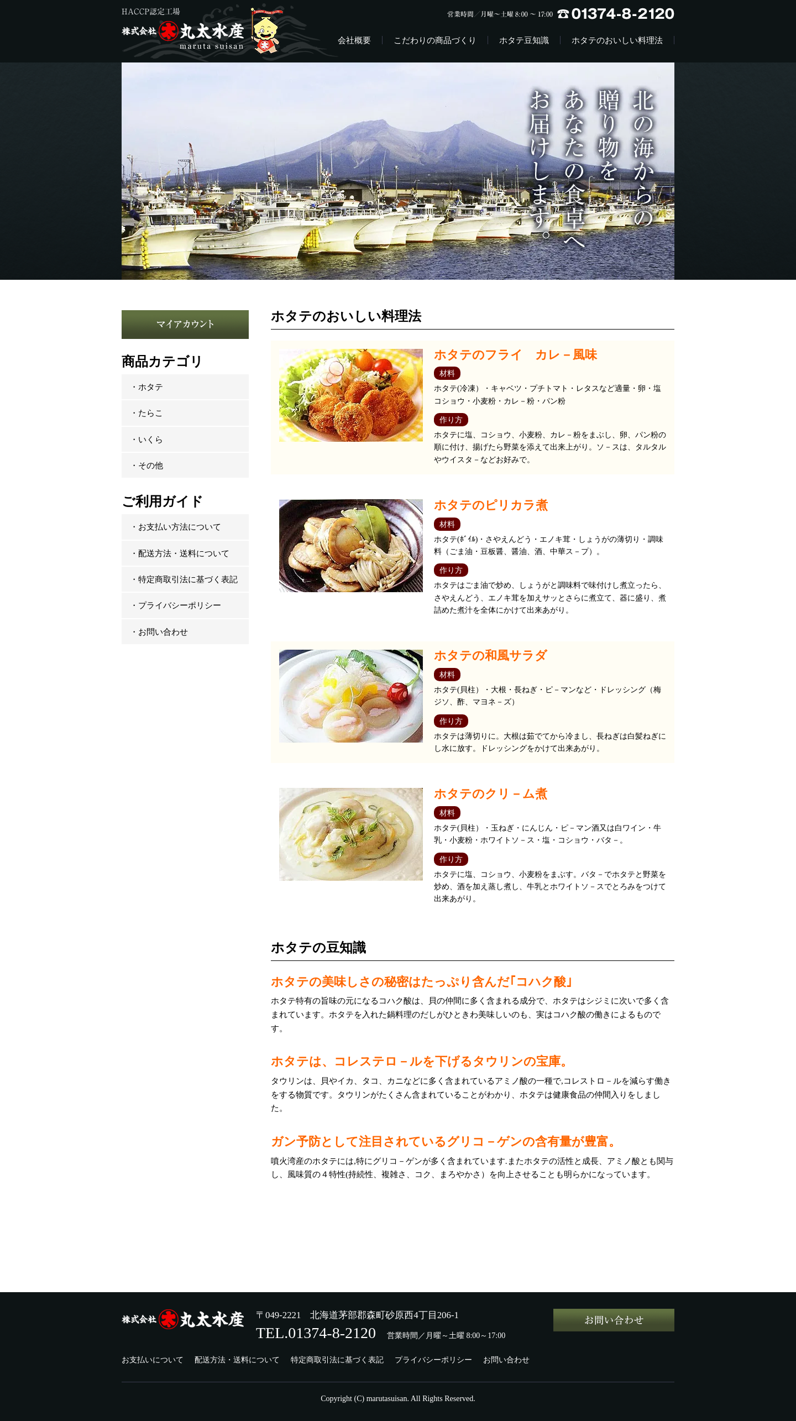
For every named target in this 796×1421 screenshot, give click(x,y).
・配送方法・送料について (179, 553)
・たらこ (146, 412)
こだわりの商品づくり (435, 40)
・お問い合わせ (159, 631)
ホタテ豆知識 (524, 40)
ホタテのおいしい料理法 (617, 40)
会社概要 (354, 40)
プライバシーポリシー (433, 1360)
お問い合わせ (506, 1360)
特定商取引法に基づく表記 (337, 1360)
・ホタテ (146, 386)
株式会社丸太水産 (211, 31)
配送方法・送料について (237, 1360)
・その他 (146, 465)
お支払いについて (153, 1360)
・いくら (146, 439)
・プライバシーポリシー (175, 605)
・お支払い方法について (175, 526)
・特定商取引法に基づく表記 (184, 579)
